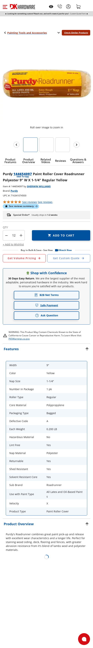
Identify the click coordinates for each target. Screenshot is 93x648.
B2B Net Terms (46, 295)
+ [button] (21, 235)
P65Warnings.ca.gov (19, 338)
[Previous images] (16, 145)
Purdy (14, 190)
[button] (5, 6)
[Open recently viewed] (51, 6)
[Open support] (84, 639)
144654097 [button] (22, 174)
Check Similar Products (76, 32)
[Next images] (77, 145)
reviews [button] (45, 202)
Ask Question (46, 315)
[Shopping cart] (78, 6)
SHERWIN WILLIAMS (39, 186)
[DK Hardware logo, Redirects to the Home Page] (22, 6)
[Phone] (60, 6)
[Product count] (14, 235)
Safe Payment (46, 305)
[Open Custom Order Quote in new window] (68, 258)
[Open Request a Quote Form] (24, 258)
